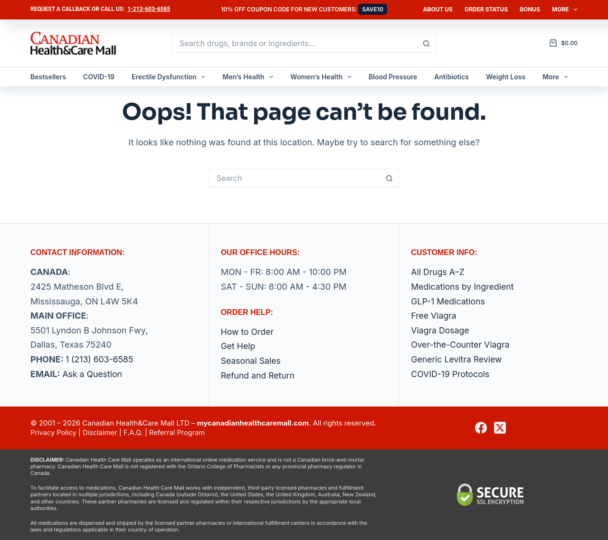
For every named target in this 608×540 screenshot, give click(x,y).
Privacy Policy (53, 432)
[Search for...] (294, 43)
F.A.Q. (135, 432)
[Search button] (426, 43)
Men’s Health (249, 77)
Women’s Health (322, 77)
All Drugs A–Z (438, 272)
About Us (438, 9)
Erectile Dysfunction (170, 77)
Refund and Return (258, 375)
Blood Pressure (393, 77)
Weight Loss (505, 77)
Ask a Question (92, 374)
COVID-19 (98, 77)
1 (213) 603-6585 (100, 359)
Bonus (530, 9)
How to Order (248, 332)
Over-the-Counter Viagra (461, 345)
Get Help (238, 346)
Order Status (486, 9)
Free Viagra (434, 316)
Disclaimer (101, 432)
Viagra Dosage (440, 330)
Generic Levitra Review (457, 359)
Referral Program (180, 432)
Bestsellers (48, 77)
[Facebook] (481, 428)
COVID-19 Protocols (451, 374)
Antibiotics (451, 77)
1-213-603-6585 (148, 9)
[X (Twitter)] (500, 428)
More (565, 9)
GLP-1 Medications (448, 301)
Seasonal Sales (251, 361)
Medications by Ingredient (463, 287)
